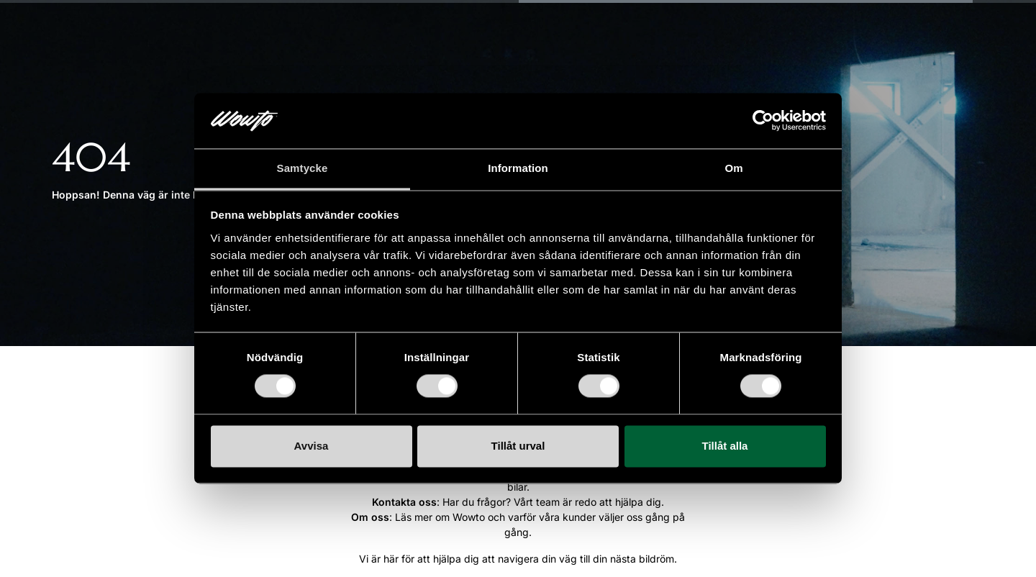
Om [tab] (733, 168)
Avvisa (311, 446)
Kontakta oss (404, 502)
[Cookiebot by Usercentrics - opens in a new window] (763, 121)
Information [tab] (518, 168)
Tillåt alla (725, 446)
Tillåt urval (518, 446)
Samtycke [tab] (302, 168)
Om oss (370, 517)
